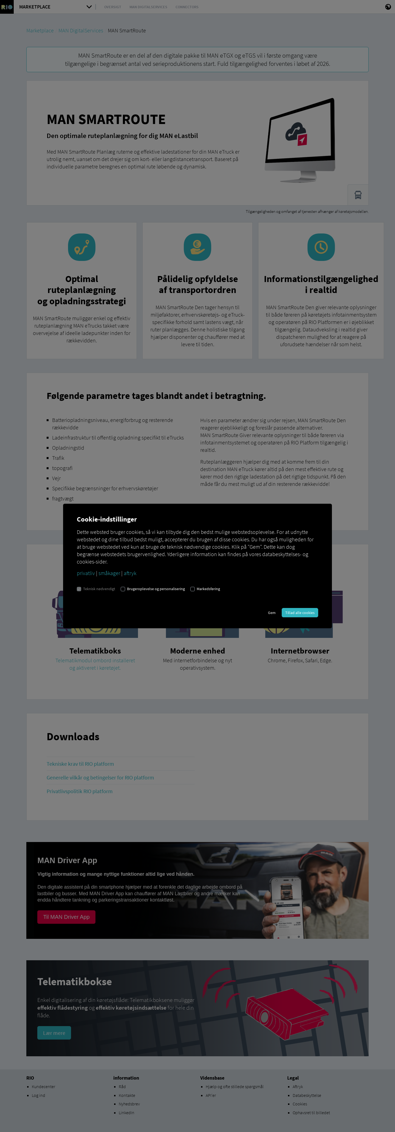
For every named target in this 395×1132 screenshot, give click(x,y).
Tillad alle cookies (300, 612)
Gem (272, 612)
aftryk (130, 573)
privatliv (86, 573)
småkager (109, 573)
